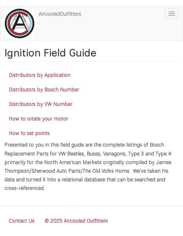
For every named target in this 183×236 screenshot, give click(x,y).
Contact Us (21, 220)
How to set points (29, 133)
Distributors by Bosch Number (44, 89)
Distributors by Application (39, 74)
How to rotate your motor (38, 118)
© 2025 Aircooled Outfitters (76, 220)
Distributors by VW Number (41, 103)
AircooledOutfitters (60, 13)
